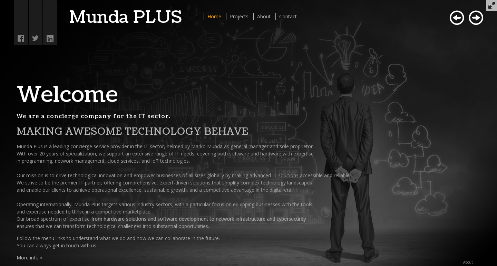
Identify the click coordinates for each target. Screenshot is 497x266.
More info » (29, 257)
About (264, 16)
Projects (239, 16)
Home (214, 16)
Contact (288, 16)
